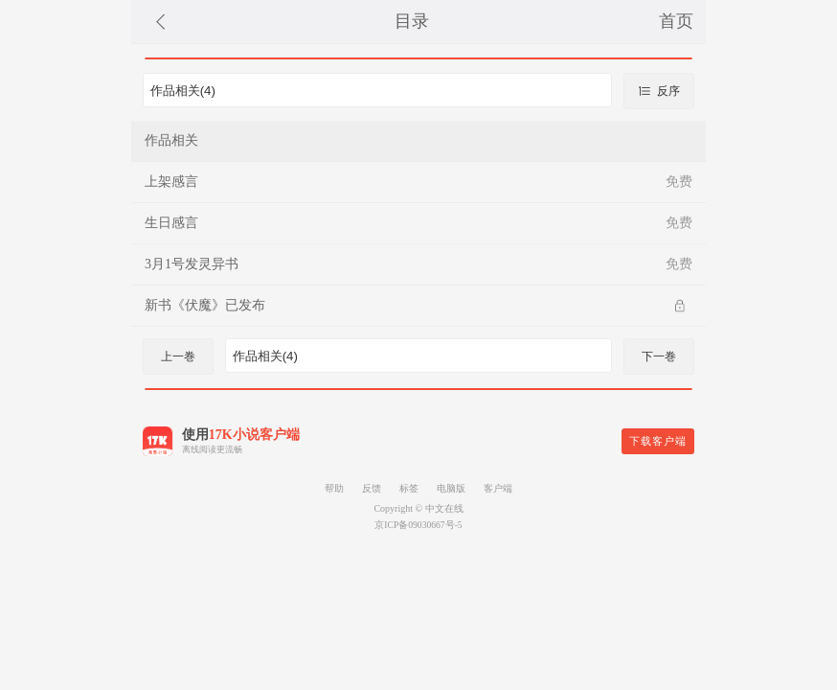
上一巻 (178, 356)
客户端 (498, 488)
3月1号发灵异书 (191, 264)
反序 (659, 91)
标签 (408, 488)
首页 (676, 21)
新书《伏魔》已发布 (205, 305)
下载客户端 (658, 441)
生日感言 (171, 223)
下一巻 (659, 356)
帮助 (334, 488)
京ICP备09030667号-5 (418, 524)
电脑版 (451, 488)
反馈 (371, 488)
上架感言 (171, 181)
